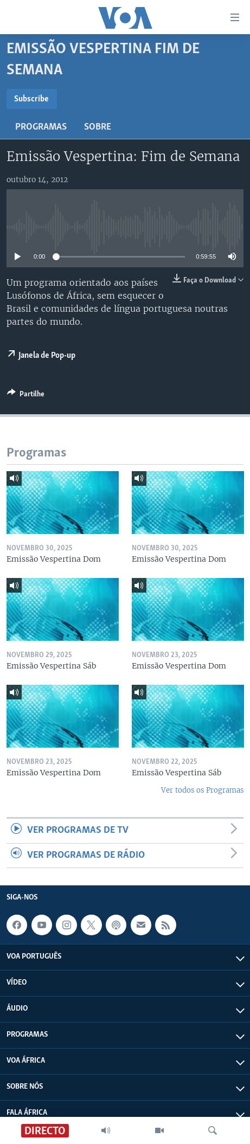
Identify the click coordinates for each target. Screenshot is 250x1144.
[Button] (25, 395)
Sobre (97, 127)
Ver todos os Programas (202, 790)
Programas (41, 127)
